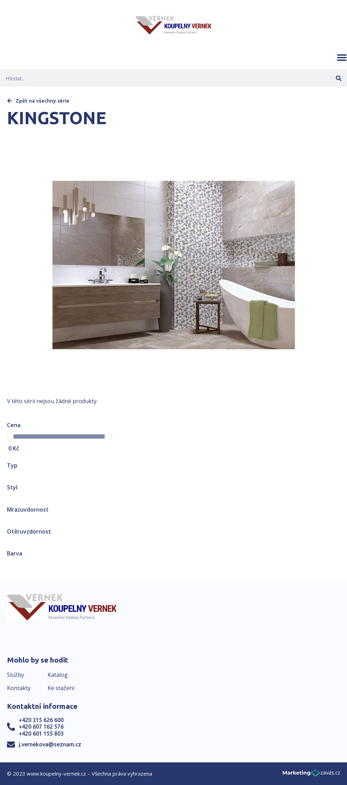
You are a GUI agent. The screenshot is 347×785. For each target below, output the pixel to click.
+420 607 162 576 (41, 726)
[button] (342, 57)
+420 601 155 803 (41, 733)
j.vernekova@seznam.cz (50, 744)
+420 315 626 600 (41, 720)
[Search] (338, 78)
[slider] (10, 436)
